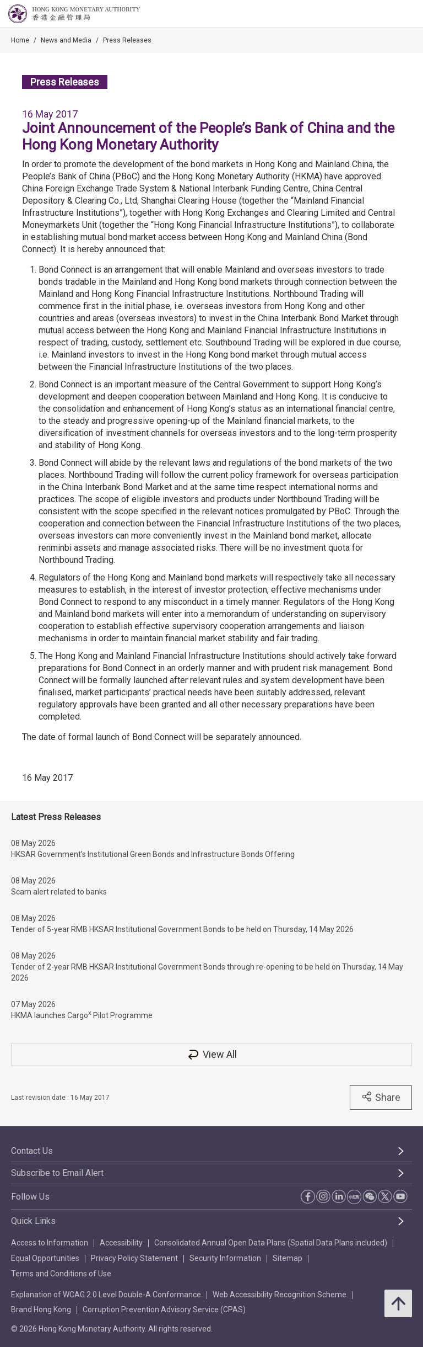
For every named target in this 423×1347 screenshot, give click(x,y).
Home (20, 40)
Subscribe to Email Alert (57, 1173)
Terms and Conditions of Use (61, 1273)
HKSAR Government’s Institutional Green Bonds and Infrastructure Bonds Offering (153, 854)
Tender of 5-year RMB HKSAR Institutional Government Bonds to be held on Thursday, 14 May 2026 (182, 929)
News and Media (66, 40)
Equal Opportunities (45, 1258)
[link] (387, 14)
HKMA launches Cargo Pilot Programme (82, 1014)
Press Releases (127, 40)
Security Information (225, 1258)
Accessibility (121, 1242)
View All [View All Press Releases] (211, 1054)
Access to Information (49, 1242)
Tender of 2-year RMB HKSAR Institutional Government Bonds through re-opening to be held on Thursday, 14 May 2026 (207, 972)
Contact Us (32, 1151)
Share (380, 1097)
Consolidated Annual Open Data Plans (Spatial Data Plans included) (270, 1242)
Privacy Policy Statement (134, 1258)
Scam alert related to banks (59, 891)
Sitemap (287, 1258)
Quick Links (33, 1221)
